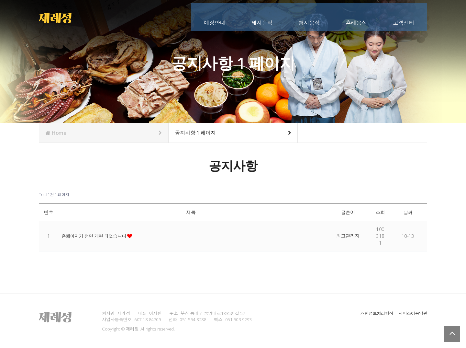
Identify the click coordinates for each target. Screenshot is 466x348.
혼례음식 (356, 15)
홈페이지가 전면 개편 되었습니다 (96, 236)
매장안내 (214, 15)
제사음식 (261, 15)
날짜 (408, 212)
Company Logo (59, 16)
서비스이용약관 (412, 313)
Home (104, 133)
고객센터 (403, 15)
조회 (380, 212)
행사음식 (309, 15)
